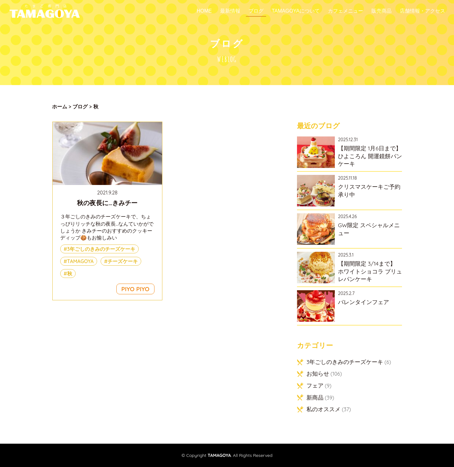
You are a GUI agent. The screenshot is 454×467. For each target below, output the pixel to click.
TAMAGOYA (80, 261)
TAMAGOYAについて (296, 11)
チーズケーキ (123, 261)
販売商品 (381, 11)
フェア (314, 385)
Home (204, 11)
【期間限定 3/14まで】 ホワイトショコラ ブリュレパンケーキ (370, 271)
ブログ (256, 11)
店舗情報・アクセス (422, 11)
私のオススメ (323, 409)
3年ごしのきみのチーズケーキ (101, 249)
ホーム (59, 106)
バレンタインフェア (363, 301)
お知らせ (317, 373)
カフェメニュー (345, 11)
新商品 (314, 397)
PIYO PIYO (135, 289)
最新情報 (230, 11)
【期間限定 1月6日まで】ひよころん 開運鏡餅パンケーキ (370, 156)
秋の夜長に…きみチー (107, 203)
